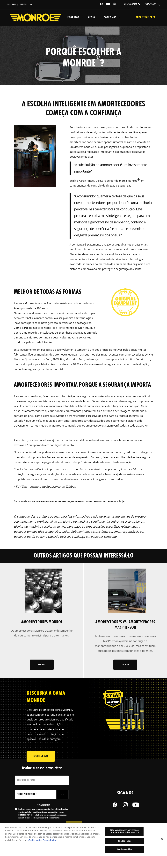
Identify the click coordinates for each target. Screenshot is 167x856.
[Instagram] (114, 4)
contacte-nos (150, 4)
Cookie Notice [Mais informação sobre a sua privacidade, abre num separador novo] (35, 840)
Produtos (72, 17)
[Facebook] (101, 4)
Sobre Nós (105, 17)
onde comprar (130, 4)
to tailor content (43, 806)
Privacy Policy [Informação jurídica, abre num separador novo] (49, 840)
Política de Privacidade (26, 816)
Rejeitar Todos (124, 840)
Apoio (88, 17)
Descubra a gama (41, 758)
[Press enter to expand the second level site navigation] (80, 17)
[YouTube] (108, 4)
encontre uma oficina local (106, 502)
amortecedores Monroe (46, 502)
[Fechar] (161, 839)
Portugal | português (18, 5)
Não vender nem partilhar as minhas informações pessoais (124, 831)
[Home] (36, 17)
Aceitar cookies (124, 849)
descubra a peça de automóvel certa (74, 502)
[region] (83, 839)
